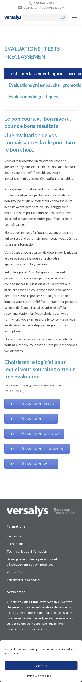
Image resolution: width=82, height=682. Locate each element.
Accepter (41, 666)
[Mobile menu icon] (75, 17)
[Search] (45, 17)
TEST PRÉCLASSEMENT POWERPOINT (37, 449)
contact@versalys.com (43, 7)
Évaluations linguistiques (33, 96)
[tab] (33, 96)
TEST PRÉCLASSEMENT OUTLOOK (34, 434)
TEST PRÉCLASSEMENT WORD (31, 464)
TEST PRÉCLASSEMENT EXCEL (31, 419)
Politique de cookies (39, 675)
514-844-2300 (44, 3)
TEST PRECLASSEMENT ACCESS (32, 404)
